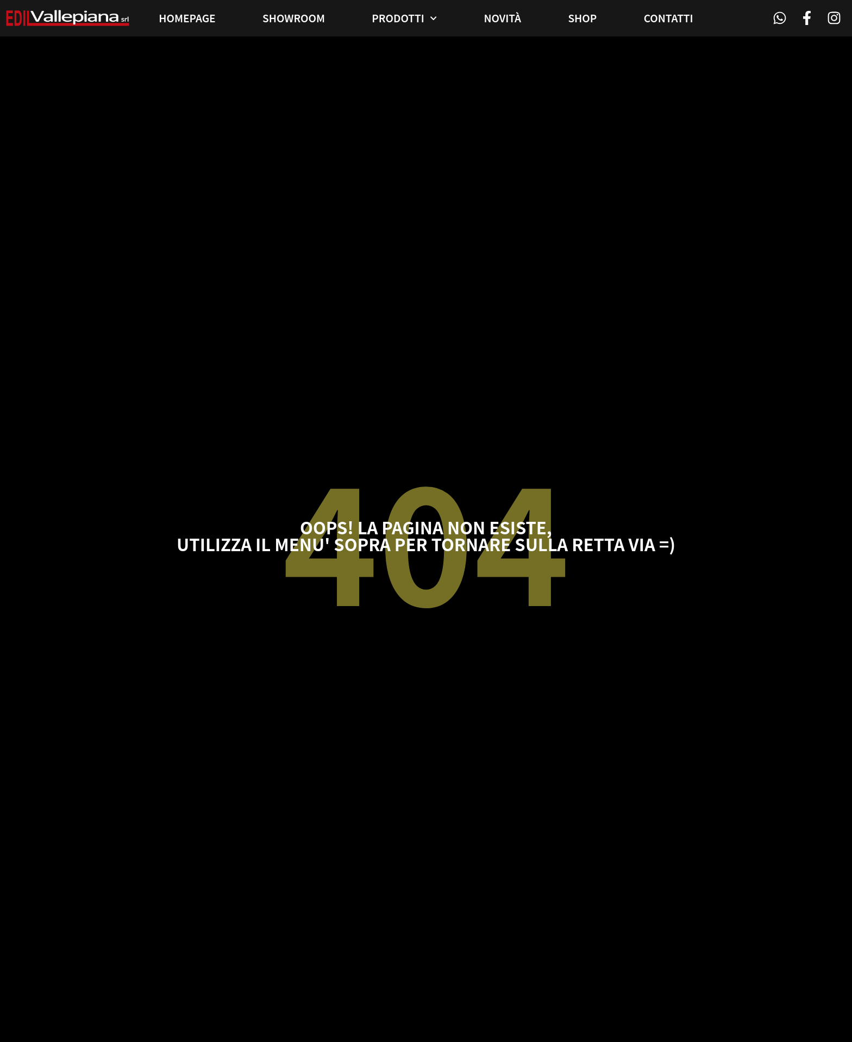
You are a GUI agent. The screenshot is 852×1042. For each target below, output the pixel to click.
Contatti (668, 17)
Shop (582, 17)
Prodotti (404, 18)
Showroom (293, 17)
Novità (502, 17)
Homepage (187, 17)
